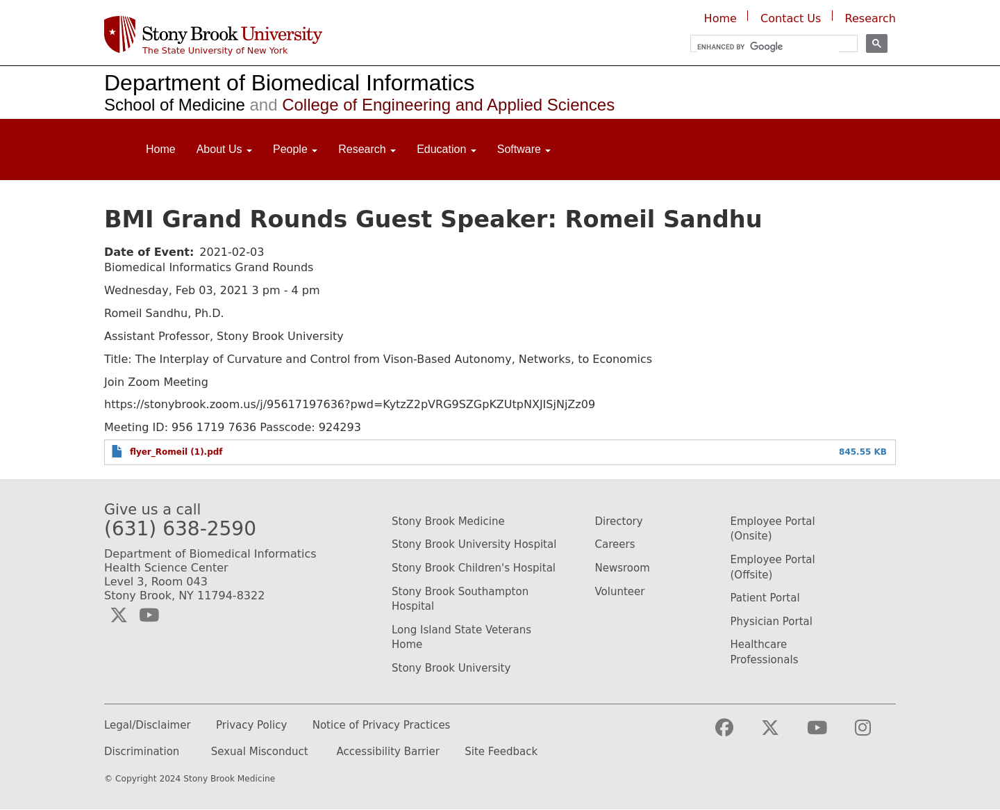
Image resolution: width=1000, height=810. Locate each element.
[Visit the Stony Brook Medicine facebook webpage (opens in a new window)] (735, 734)
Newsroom (622, 568)
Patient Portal (765, 598)
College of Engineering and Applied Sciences (430, 104)
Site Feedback (501, 752)
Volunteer (620, 591)
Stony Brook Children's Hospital (474, 568)
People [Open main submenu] (295, 149)
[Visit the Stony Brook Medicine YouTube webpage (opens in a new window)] (828, 734)
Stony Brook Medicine (448, 521)
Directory (619, 521)
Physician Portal (771, 621)
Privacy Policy (251, 725)
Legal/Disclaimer (147, 725)
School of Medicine (174, 104)
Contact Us (790, 18)
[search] (767, 47)
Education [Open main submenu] (446, 149)
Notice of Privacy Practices (381, 725)
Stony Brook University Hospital (474, 544)
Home (720, 18)
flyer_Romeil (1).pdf (176, 452)
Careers (615, 544)
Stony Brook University (451, 668)
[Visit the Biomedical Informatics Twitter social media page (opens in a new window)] (119, 615)
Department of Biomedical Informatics (289, 82)
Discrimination (141, 752)
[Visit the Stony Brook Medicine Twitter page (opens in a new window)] (781, 734)
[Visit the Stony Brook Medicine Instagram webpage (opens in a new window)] (874, 734)
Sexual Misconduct (259, 752)
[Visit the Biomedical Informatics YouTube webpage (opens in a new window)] (149, 615)
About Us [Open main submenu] (224, 149)
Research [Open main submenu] (367, 149)
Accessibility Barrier (388, 752)
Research (870, 18)
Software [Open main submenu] (524, 149)
